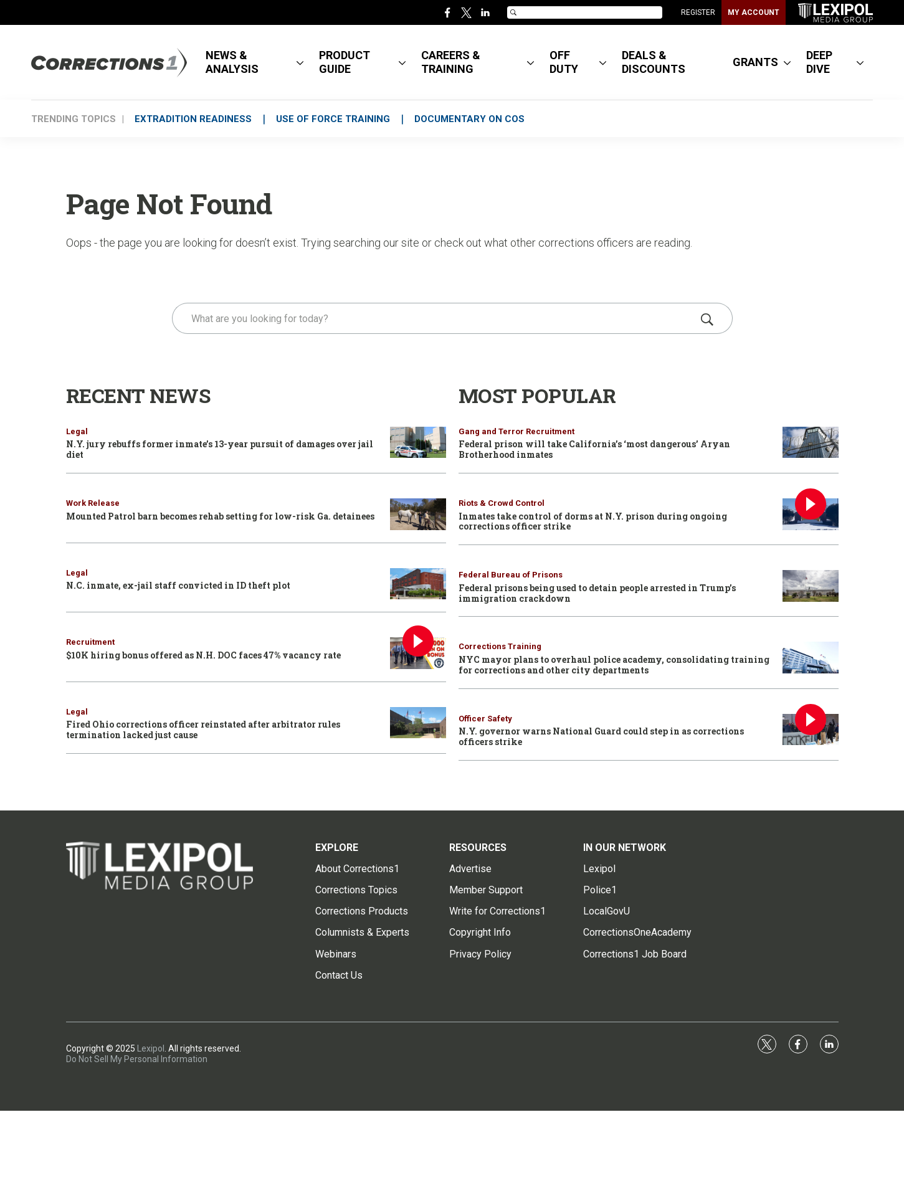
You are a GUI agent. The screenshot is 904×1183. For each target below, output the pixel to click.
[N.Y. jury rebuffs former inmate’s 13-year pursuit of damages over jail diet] (418, 442)
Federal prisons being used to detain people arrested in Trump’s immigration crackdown (597, 593)
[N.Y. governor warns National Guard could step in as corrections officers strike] (811, 730)
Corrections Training (500, 646)
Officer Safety (485, 718)
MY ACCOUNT (753, 12)
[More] (300, 62)
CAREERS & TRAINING (450, 62)
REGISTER (698, 12)
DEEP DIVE (819, 62)
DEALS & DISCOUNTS (653, 62)
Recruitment (90, 642)
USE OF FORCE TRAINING (339, 119)
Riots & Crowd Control (502, 503)
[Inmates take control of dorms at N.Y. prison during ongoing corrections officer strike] (811, 514)
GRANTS (755, 62)
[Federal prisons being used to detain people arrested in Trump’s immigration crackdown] (811, 586)
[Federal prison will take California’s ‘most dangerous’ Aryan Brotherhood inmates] (811, 442)
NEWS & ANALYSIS (232, 62)
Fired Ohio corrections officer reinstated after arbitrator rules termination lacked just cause (203, 729)
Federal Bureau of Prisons (511, 574)
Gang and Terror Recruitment (516, 431)
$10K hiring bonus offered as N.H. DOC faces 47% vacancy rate (203, 655)
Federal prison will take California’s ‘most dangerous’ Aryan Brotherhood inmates (594, 449)
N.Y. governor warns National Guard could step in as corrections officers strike (601, 736)
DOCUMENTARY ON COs (479, 119)
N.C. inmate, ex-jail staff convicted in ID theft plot (178, 585)
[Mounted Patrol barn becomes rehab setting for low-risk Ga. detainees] (418, 514)
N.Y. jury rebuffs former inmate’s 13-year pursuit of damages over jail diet (219, 449)
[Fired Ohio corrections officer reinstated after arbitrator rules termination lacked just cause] (418, 723)
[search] (434, 318)
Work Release (93, 503)
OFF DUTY (564, 62)
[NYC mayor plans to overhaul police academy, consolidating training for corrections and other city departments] (811, 657)
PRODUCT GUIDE (344, 62)
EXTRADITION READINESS (195, 119)
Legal (77, 431)
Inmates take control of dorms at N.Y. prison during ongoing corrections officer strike (593, 521)
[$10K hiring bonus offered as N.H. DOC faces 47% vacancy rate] (418, 653)
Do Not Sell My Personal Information (136, 1059)
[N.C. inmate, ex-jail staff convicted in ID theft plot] (418, 584)
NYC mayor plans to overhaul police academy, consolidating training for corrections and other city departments (614, 664)
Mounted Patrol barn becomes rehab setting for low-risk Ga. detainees (220, 516)
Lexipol (150, 1048)
